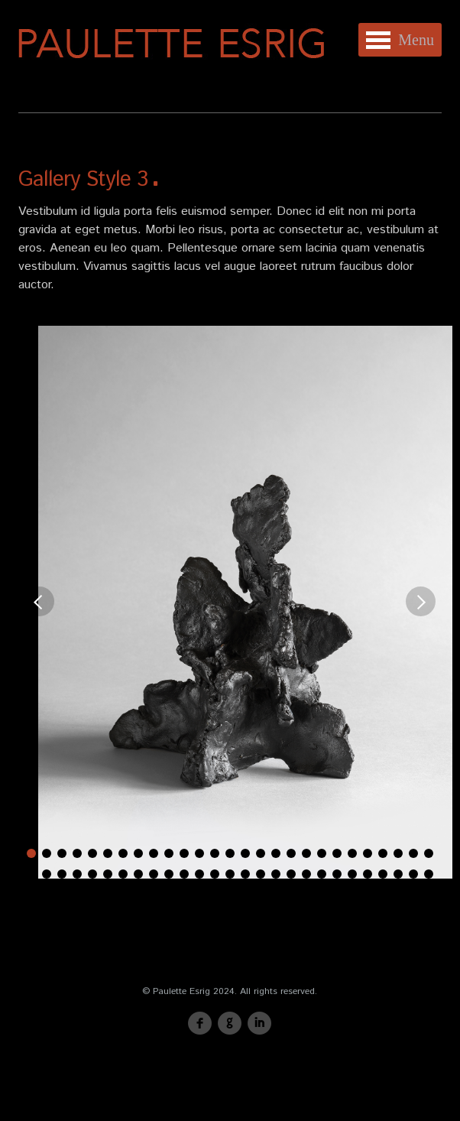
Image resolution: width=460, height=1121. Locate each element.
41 (230, 874)
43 (260, 874)
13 (214, 853)
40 (214, 874)
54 (428, 874)
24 (382, 853)
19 (306, 853)
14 (230, 853)
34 (123, 874)
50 (367, 874)
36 (153, 874)
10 (168, 853)
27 (428, 853)
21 (337, 853)
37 (168, 874)
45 (291, 874)
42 (245, 874)
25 (398, 853)
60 (237, 894)
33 (107, 874)
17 (275, 853)
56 (176, 894)
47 (321, 874)
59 (222, 894)
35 (138, 874)
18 (291, 853)
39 (199, 874)
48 (337, 874)
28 (31, 874)
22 (352, 853)
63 (283, 894)
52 (398, 874)
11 (184, 853)
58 (207, 894)
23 (367, 853)
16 (260, 853)
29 (46, 874)
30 (61, 874)
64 (298, 894)
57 (191, 894)
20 (321, 853)
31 (77, 874)
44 (275, 874)
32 (92, 874)
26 (413, 853)
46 (306, 874)
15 (245, 853)
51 (382, 874)
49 (352, 874)
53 (413, 874)
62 (268, 894)
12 (199, 853)
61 (253, 894)
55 (161, 894)
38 (184, 874)
